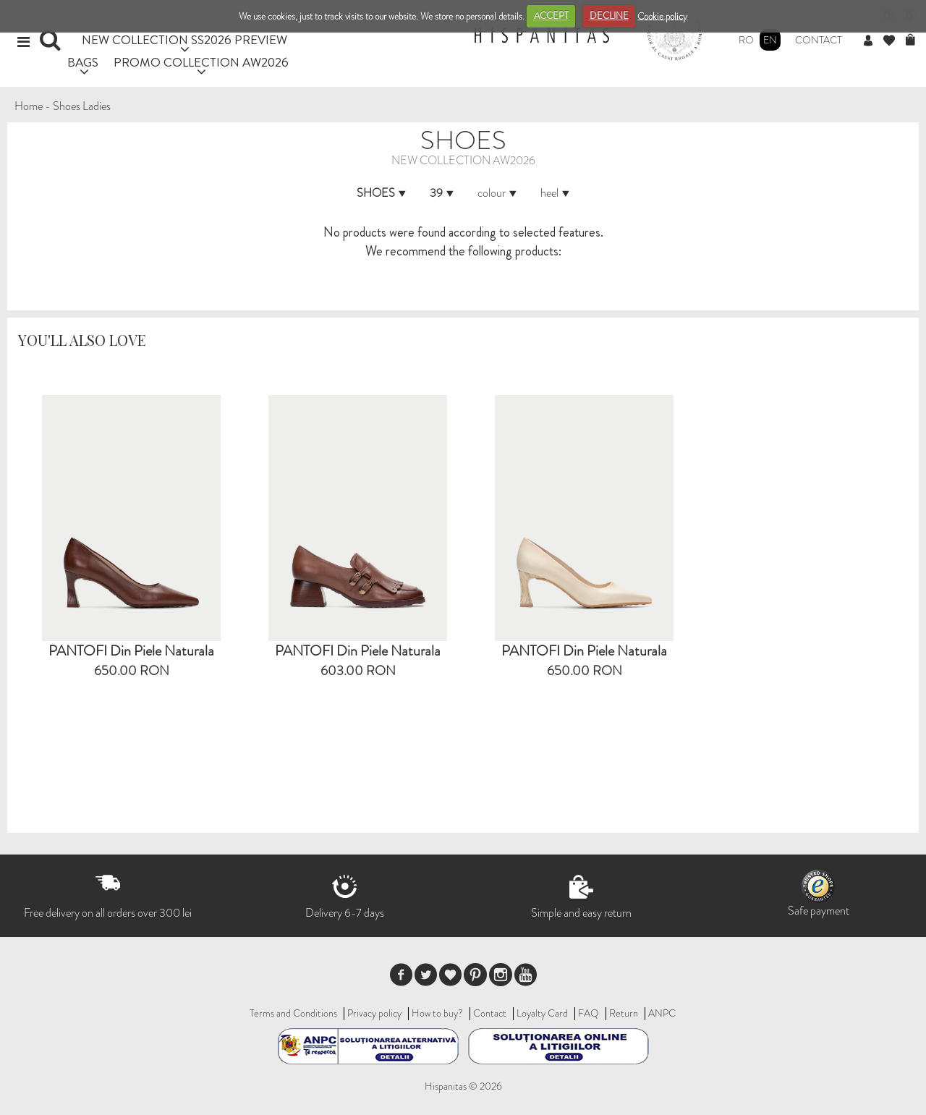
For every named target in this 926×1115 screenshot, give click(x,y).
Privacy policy (374, 1013)
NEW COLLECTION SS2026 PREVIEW (184, 39)
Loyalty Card (542, 1013)
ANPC (662, 1013)
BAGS (82, 62)
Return (623, 1013)
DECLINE (609, 15)
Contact (818, 40)
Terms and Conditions (293, 1013)
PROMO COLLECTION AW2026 (201, 62)
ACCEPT (551, 15)
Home (28, 106)
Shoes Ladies (82, 106)
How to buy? (437, 1013)
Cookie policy (662, 15)
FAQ (588, 1013)
